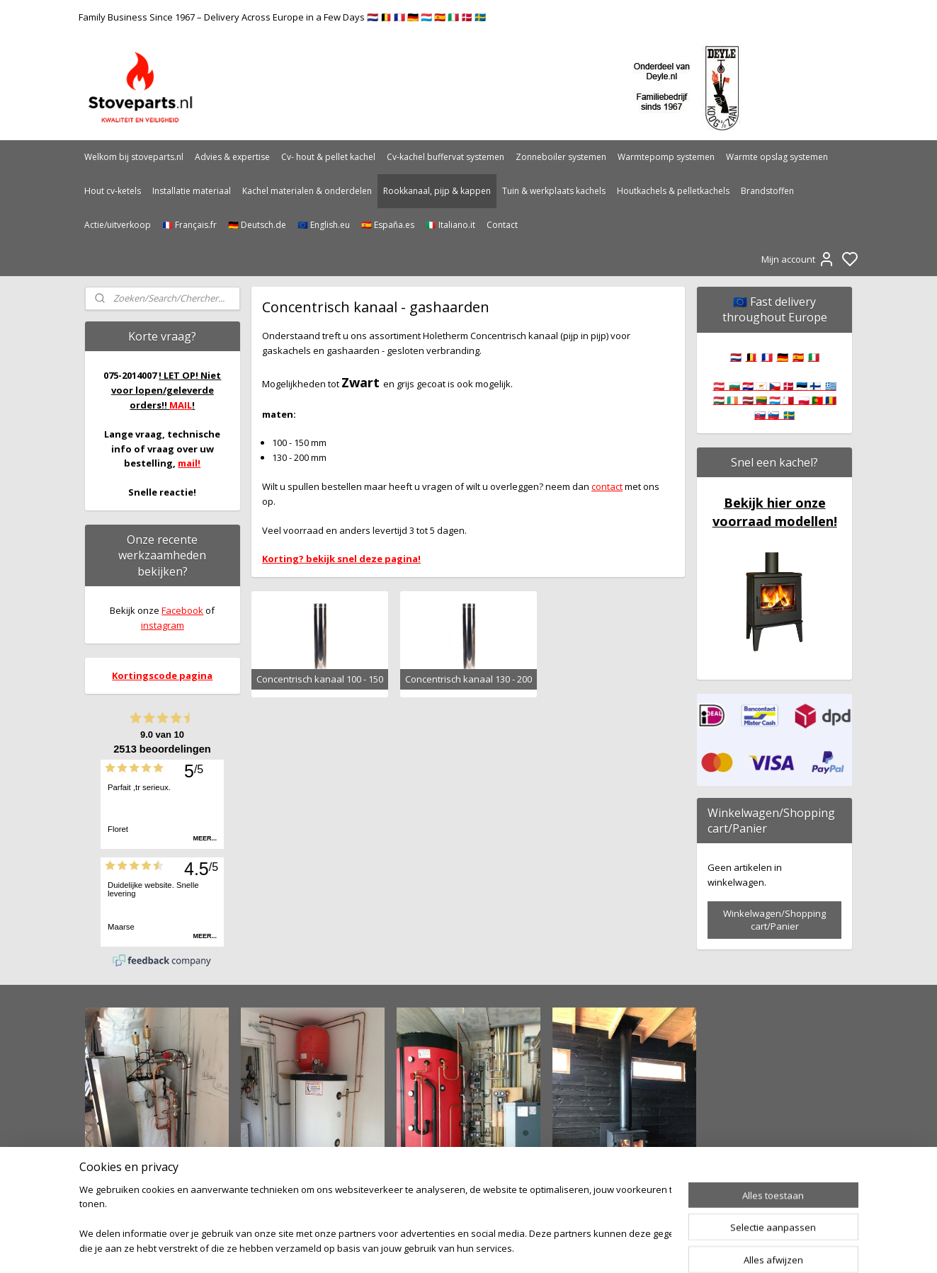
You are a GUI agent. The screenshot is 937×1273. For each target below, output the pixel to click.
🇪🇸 (798, 356)
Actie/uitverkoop (117, 225)
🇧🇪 (751, 356)
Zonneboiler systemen (561, 157)
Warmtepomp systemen (666, 157)
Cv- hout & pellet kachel (328, 157)
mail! (189, 463)
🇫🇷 (767, 356)
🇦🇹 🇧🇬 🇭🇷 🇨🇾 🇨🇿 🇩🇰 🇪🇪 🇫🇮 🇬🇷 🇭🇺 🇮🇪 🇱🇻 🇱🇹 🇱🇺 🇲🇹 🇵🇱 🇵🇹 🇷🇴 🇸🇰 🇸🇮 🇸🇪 (774, 400)
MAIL (180, 405)
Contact (502, 225)
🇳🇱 (736, 356)
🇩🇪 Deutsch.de (257, 225)
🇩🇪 (782, 356)
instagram (162, 625)
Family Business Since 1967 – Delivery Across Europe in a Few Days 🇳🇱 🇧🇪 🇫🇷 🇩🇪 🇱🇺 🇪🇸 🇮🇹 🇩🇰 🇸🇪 (282, 17)
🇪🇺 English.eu (323, 225)
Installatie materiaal (191, 191)
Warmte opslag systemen (777, 157)
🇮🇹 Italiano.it (450, 225)
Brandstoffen (767, 191)
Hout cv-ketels (112, 191)
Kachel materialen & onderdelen (307, 191)
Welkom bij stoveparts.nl (133, 157)
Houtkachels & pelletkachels (673, 191)
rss (543, 1247)
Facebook (182, 610)
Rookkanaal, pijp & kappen (437, 191)
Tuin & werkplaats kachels (554, 191)
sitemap (514, 1247)
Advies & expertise (232, 157)
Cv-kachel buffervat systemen (445, 157)
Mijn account (798, 259)
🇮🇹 (813, 356)
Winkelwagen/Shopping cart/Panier (774, 919)
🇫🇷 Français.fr (189, 225)
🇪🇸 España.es (387, 225)
